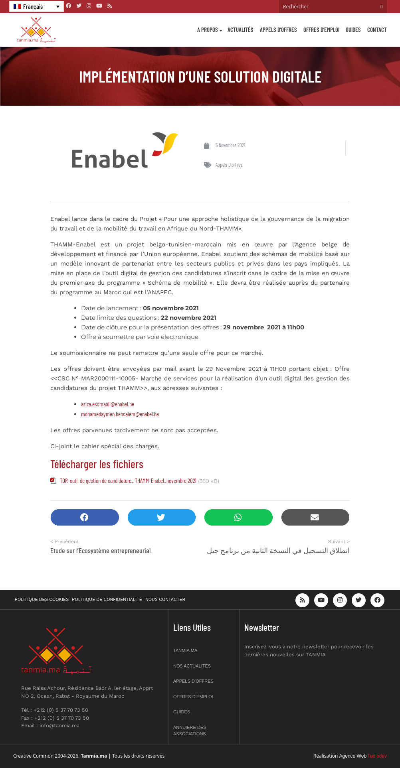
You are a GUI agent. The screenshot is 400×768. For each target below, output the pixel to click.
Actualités (240, 29)
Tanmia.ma (185, 650)
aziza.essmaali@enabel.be (108, 404)
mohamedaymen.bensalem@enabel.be (120, 413)
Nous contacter (165, 599)
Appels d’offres (278, 29)
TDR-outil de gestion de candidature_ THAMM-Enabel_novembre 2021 (128, 480)
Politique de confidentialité (107, 599)
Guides (353, 29)
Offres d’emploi (321, 29)
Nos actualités (192, 666)
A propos (207, 29)
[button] (84, 517)
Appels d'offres (229, 164)
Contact (377, 29)
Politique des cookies (42, 599)
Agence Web (353, 756)
